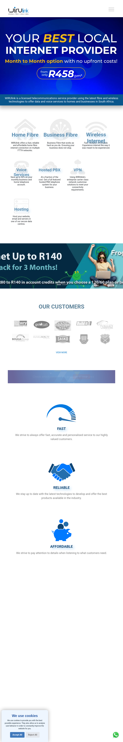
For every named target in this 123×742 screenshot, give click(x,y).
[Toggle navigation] (111, 9)
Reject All (32, 735)
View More (61, 352)
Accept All (17, 735)
